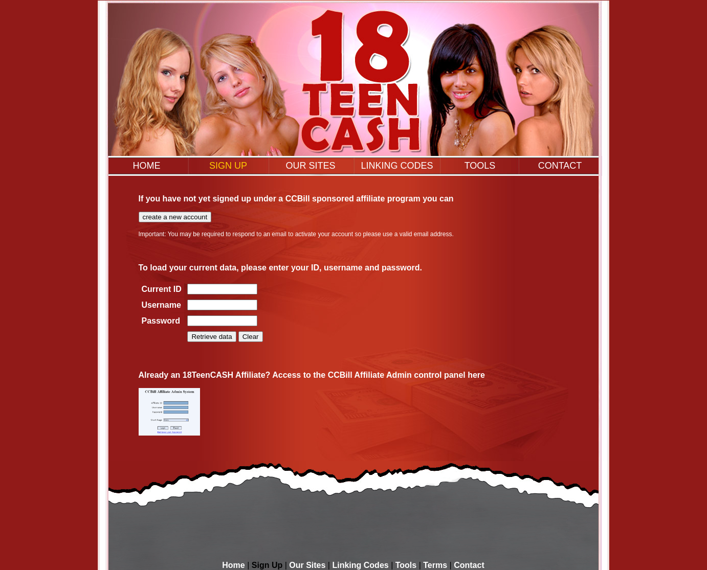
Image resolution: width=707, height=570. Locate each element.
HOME (147, 166)
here (476, 375)
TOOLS (480, 166)
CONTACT (560, 166)
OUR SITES (310, 166)
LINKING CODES (397, 166)
